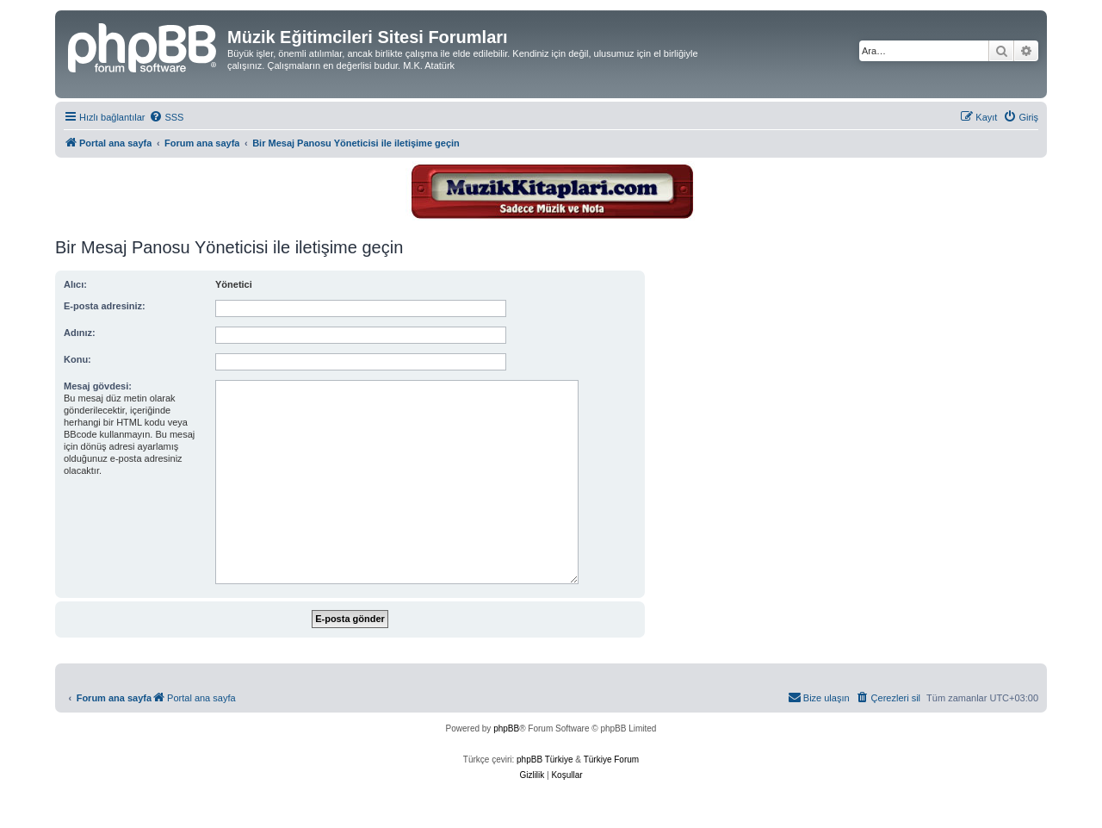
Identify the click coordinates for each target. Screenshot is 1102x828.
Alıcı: (75, 284)
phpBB (506, 728)
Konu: (77, 359)
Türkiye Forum (611, 759)
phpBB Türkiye (545, 759)
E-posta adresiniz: (104, 306)
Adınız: (80, 332)
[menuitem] (166, 117)
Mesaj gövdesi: (98, 386)
